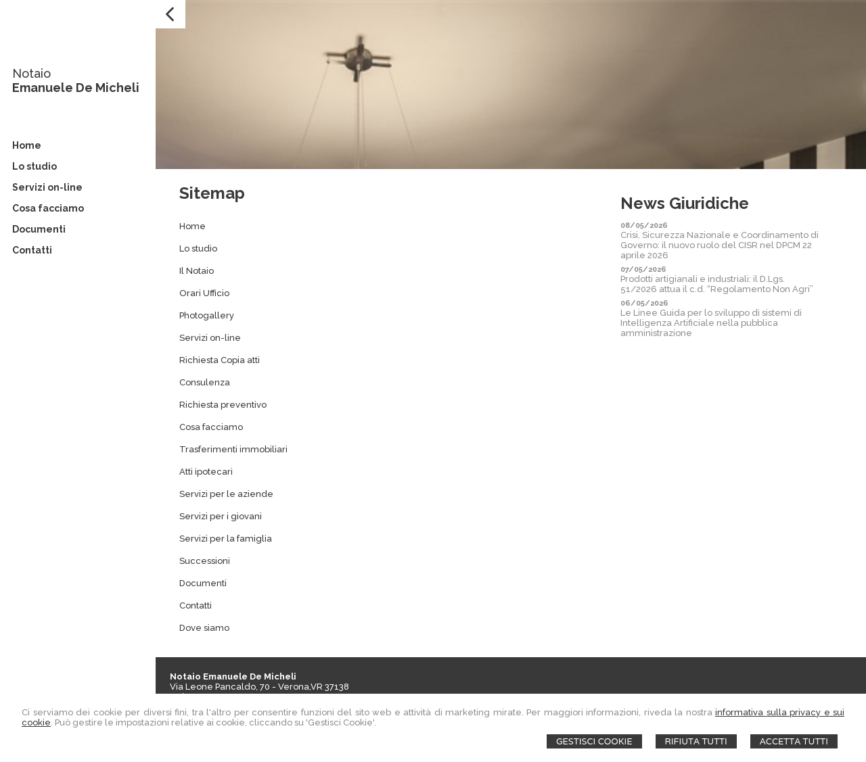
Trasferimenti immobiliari (233, 449)
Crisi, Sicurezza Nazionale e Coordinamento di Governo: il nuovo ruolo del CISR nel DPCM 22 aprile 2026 (719, 245)
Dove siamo (204, 628)
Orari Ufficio (204, 293)
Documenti (203, 583)
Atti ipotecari (206, 472)
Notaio (31, 73)
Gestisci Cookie (594, 741)
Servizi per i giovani (220, 516)
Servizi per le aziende (226, 494)
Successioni (204, 561)
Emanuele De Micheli (75, 87)
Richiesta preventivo (223, 405)
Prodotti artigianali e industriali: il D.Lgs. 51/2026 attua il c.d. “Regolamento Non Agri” (716, 284)
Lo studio (198, 248)
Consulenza (204, 382)
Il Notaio (196, 271)
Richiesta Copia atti (219, 360)
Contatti (195, 605)
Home (192, 226)
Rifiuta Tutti (696, 741)
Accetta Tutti (794, 741)
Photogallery (206, 315)
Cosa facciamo (211, 427)
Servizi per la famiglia (225, 538)
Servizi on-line (210, 338)
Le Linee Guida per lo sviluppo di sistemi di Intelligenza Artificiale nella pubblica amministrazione (711, 323)
